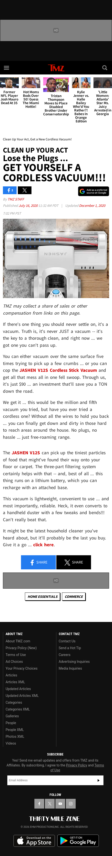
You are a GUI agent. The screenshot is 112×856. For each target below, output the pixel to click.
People (11, 723)
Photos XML (15, 736)
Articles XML (15, 682)
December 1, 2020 (92, 205)
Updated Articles (18, 689)
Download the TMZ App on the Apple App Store (34, 841)
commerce (74, 596)
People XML (15, 730)
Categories (14, 702)
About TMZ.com (18, 641)
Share (38, 562)
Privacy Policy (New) (21, 648)
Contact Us (67, 641)
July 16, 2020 (28, 205)
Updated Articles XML (22, 696)
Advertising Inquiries (74, 662)
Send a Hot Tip (70, 648)
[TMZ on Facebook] (39, 804)
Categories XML (18, 709)
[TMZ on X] (50, 804)
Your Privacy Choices (22, 668)
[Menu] (7, 67)
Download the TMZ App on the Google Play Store (78, 841)
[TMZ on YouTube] (60, 804)
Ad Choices (14, 662)
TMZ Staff (16, 199)
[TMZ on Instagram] (71, 804)
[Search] (105, 67)
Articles (11, 675)
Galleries (12, 716)
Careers (65, 655)
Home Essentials (42, 596)
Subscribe (98, 780)
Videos (11, 743)
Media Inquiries (70, 668)
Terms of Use (16, 655)
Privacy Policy (76, 765)
